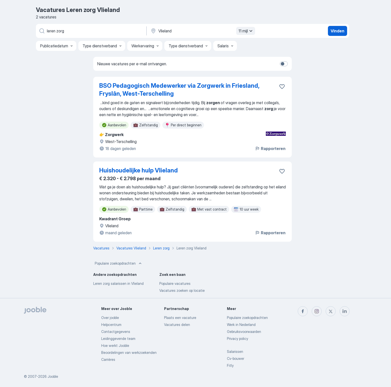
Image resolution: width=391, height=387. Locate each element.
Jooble (53, 376)
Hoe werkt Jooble (115, 345)
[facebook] (303, 311)
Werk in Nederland (241, 324)
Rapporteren (270, 148)
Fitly (230, 365)
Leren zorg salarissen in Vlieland (118, 283)
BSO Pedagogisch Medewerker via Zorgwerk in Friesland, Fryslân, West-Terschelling (179, 89)
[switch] (284, 63)
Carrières (108, 359)
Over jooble (110, 317)
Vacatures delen (177, 324)
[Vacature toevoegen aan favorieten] (282, 86)
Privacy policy (237, 338)
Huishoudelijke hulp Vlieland (138, 170)
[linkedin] (345, 311)
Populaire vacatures (175, 283)
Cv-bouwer (235, 358)
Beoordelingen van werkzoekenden (129, 352)
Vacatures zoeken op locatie (182, 290)
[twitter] (331, 311)
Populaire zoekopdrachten (119, 263)
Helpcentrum (111, 324)
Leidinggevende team (118, 338)
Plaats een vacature (180, 317)
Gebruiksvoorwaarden (244, 331)
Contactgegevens (115, 331)
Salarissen (235, 351)
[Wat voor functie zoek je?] (91, 31)
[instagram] (317, 311)
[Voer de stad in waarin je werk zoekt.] (202, 31)
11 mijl (246, 31)
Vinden (337, 30)
